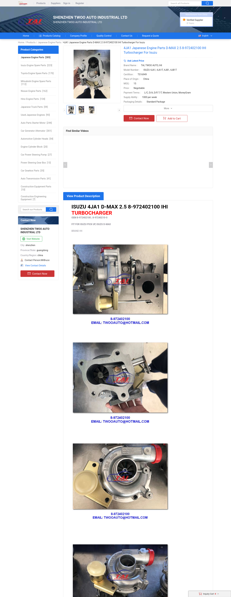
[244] (36, 123)
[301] (36, 131)
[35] (32, 170)
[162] (34, 91)
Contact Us (126, 35)
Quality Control (103, 35)
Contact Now (37, 273)
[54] (37, 138)
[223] (36, 65)
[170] (37, 73)
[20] (34, 146)
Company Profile (78, 35)
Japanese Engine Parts (49, 42)
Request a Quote (150, 35)
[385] (35, 57)
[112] (36, 82)
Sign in (66, 3)
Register (80, 3)
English (203, 36)
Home (26, 35)
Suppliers (56, 3)
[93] (35, 115)
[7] (33, 198)
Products (41, 3)
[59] (34, 107)
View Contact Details (35, 265)
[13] (36, 162)
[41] (36, 178)
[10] (36, 188)
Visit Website (31, 239)
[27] (36, 154)
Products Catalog (49, 35)
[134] (33, 99)
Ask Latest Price (135, 60)
